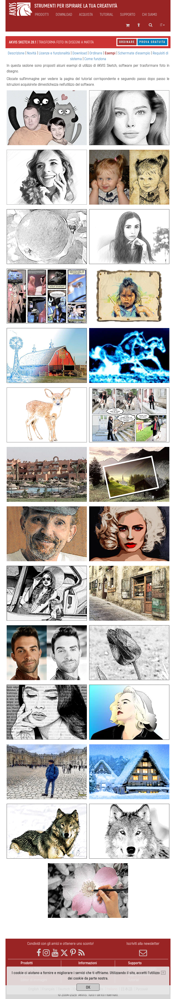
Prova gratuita (152, 42)
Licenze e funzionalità (54, 53)
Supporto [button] (127, 14)
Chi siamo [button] (149, 14)
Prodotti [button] (42, 14)
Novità (31, 53)
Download (64, 14)
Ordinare (127, 42)
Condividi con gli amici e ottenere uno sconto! (60, 943)
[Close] (163, 972)
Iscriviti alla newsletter (143, 949)
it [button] (162, 25)
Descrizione (16, 53)
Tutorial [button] (106, 14)
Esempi (110, 53)
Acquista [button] (86, 14)
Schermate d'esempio (134, 53)
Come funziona (95, 58)
